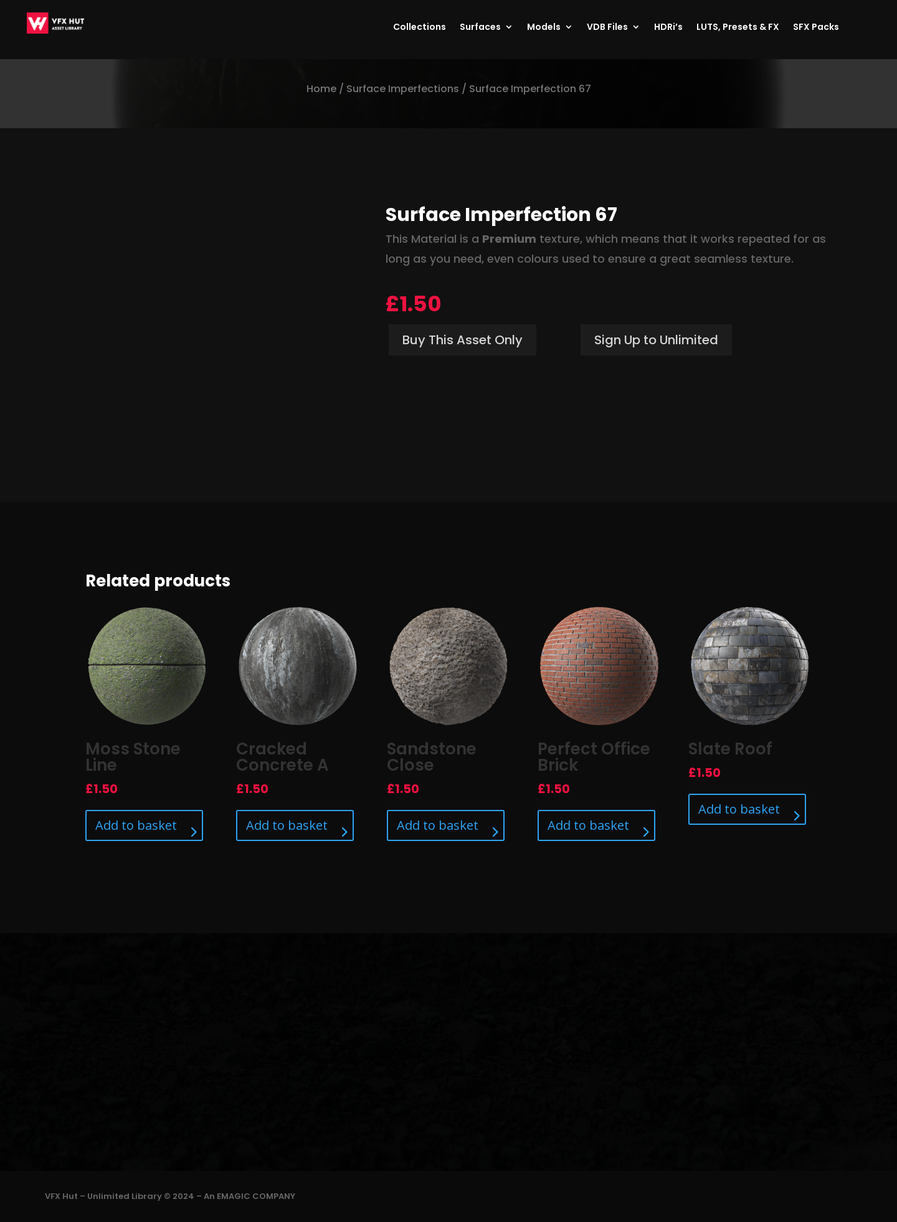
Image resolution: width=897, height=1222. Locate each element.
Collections (419, 27)
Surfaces (480, 27)
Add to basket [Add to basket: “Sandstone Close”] (437, 825)
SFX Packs (816, 27)
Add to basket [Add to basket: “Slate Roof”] (739, 809)
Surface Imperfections (402, 89)
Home (321, 89)
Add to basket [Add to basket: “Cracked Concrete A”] (287, 825)
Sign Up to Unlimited (656, 340)
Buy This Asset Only (462, 340)
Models (544, 27)
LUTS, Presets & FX (737, 27)
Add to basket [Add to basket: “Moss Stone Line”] (136, 825)
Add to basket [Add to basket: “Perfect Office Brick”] (588, 825)
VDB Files (607, 27)
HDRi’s (668, 27)
